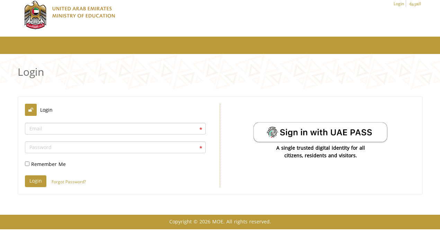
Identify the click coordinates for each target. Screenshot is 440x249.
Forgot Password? (69, 182)
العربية (415, 4)
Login (399, 4)
